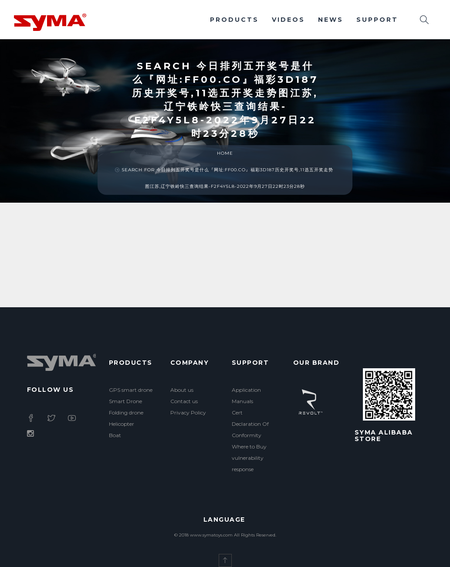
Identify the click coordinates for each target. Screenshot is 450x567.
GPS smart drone (130, 390)
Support (377, 20)
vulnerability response (248, 463)
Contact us (184, 401)
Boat (115, 435)
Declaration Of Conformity (250, 429)
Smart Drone (125, 401)
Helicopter (121, 424)
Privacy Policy (188, 412)
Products (234, 20)
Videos (288, 20)
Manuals (242, 401)
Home (225, 153)
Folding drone (126, 412)
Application (246, 390)
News (330, 20)
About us (181, 390)
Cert (237, 412)
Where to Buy (249, 446)
